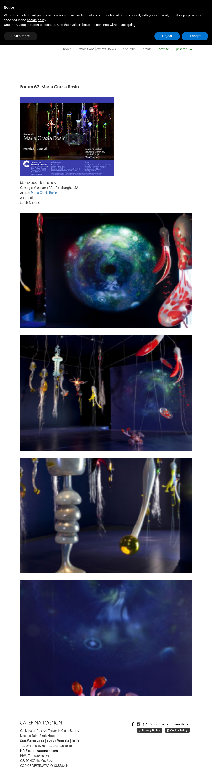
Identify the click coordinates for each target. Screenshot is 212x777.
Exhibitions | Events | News (97, 49)
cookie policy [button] (36, 20)
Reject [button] (167, 36)
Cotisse (164, 49)
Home (67, 49)
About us (129, 49)
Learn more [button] (20, 36)
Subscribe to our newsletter (170, 724)
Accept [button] (195, 36)
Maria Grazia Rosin (44, 193)
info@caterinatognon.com (39, 751)
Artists (147, 49)
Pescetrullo (184, 49)
